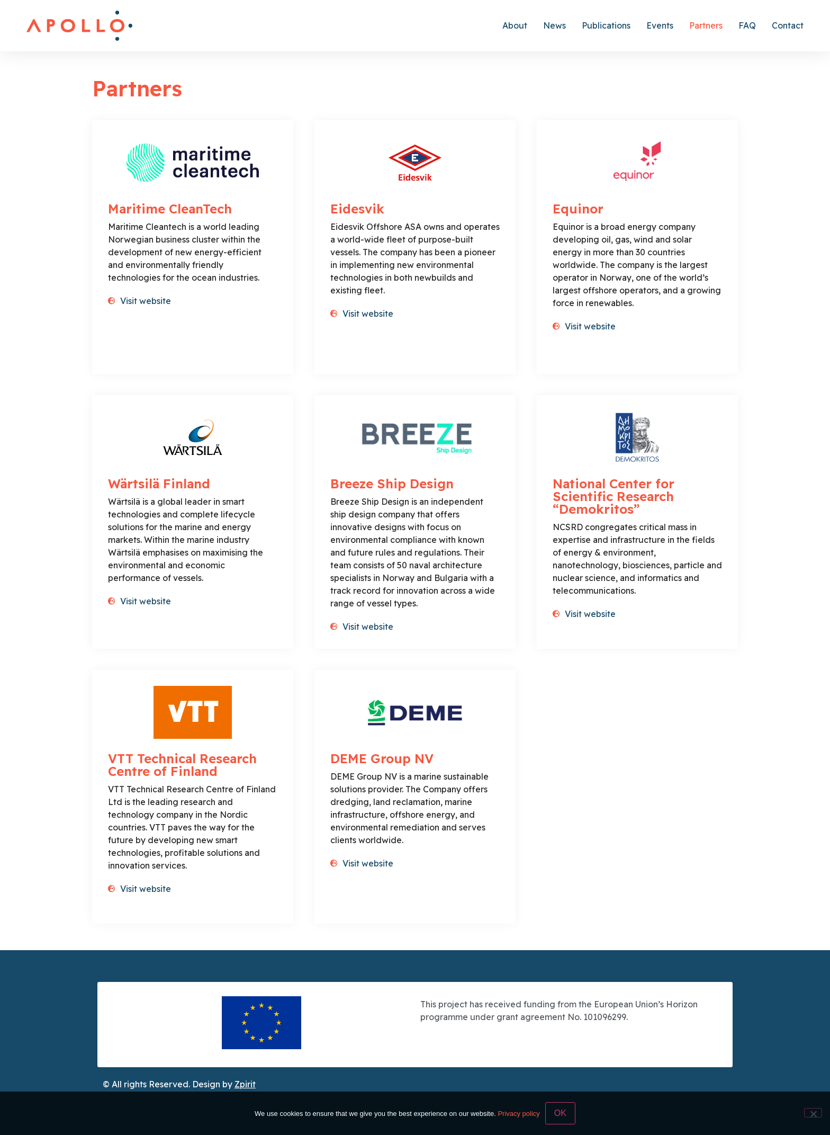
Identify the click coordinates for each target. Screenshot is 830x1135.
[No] (813, 1113)
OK (560, 1113)
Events (659, 25)
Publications (606, 25)
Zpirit (245, 1084)
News (554, 25)
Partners (706, 25)
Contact (788, 25)
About (514, 25)
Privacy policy (518, 1114)
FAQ (747, 25)
